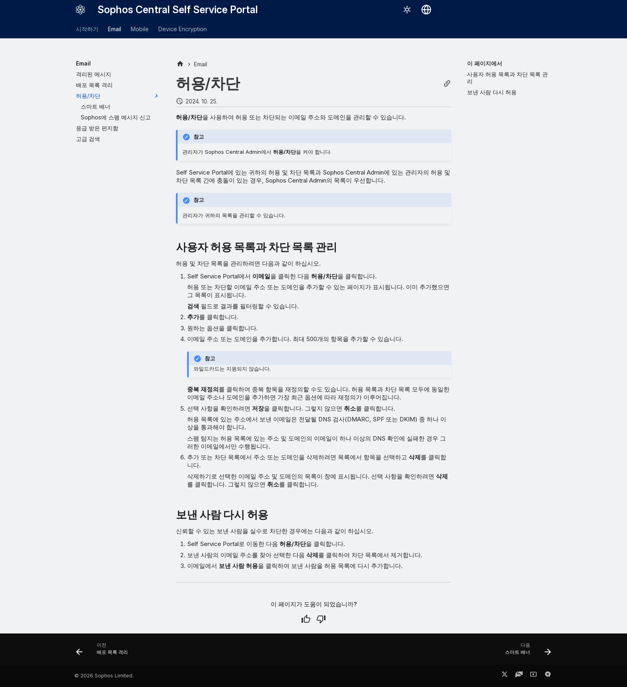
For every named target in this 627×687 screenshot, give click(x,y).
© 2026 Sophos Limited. (104, 676)
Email (114, 29)
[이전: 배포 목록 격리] (105, 651)
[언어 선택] (426, 10)
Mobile (140, 29)
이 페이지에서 (484, 63)
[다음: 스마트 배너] (525, 651)
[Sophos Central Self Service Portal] (80, 10)
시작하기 (87, 29)
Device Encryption (182, 29)
